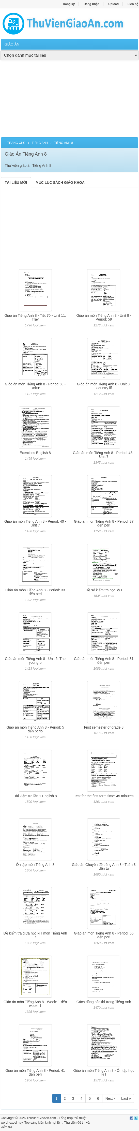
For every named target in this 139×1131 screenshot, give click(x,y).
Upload (113, 4)
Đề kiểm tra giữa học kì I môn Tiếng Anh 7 (35, 935)
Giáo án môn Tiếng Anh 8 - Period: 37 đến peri (103, 523)
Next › (110, 1098)
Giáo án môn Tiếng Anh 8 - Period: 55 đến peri (103, 935)
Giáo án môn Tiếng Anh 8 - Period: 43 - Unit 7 (104, 455)
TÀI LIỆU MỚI (16, 182)
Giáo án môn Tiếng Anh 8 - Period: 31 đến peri (103, 661)
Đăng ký (69, 4)
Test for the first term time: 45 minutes (103, 796)
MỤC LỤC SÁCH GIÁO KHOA (60, 182)
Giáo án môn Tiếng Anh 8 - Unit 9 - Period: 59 (103, 317)
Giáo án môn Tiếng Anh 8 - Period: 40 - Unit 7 (35, 523)
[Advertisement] (69, 101)
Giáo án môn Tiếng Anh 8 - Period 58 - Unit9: (35, 386)
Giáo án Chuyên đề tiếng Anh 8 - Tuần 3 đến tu (104, 866)
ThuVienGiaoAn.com (41, 1118)
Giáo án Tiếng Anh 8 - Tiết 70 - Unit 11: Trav (35, 317)
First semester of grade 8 (104, 727)
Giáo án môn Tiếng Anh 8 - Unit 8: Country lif (104, 386)
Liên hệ (133, 4)
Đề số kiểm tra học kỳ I (104, 590)
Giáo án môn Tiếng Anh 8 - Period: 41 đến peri (35, 1072)
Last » (126, 1098)
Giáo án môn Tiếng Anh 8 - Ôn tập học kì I (103, 1072)
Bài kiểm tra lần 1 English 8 (35, 796)
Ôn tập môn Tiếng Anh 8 (35, 865)
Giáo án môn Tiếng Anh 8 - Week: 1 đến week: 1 (35, 1004)
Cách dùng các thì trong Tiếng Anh (103, 1002)
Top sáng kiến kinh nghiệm (43, 1122)
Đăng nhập (91, 4)
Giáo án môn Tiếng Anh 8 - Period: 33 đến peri (35, 592)
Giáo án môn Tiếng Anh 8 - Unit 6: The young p (35, 661)
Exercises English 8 (35, 453)
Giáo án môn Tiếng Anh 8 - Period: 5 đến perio (35, 729)
